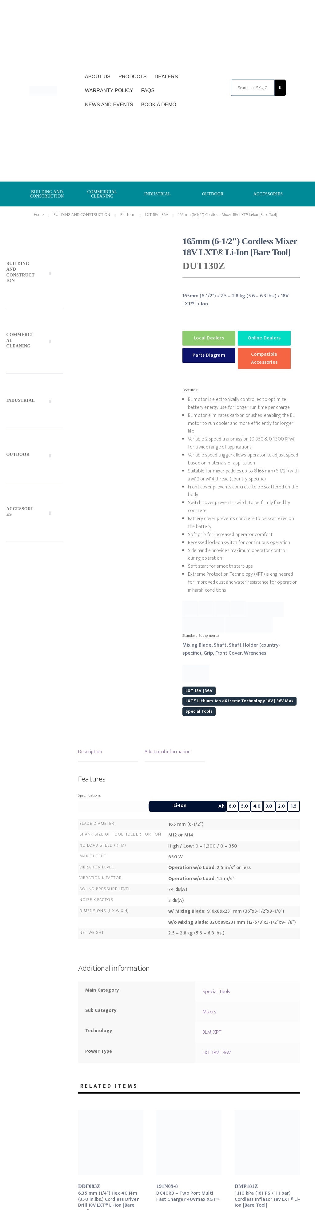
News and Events (109, 104)
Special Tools (199, 711)
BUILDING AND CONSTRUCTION (47, 194)
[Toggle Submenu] (34, 273)
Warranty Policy (109, 90)
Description (90, 752)
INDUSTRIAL (157, 194)
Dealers (166, 76)
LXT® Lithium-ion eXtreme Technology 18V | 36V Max (239, 700)
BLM (206, 1032)
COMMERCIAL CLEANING (102, 194)
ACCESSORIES (268, 194)
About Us (97, 76)
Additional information (167, 752)
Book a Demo (158, 104)
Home (39, 214)
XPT (217, 1032)
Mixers (209, 1012)
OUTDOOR (213, 194)
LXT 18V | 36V (156, 214)
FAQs (147, 90)
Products (132, 76)
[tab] (108, 752)
